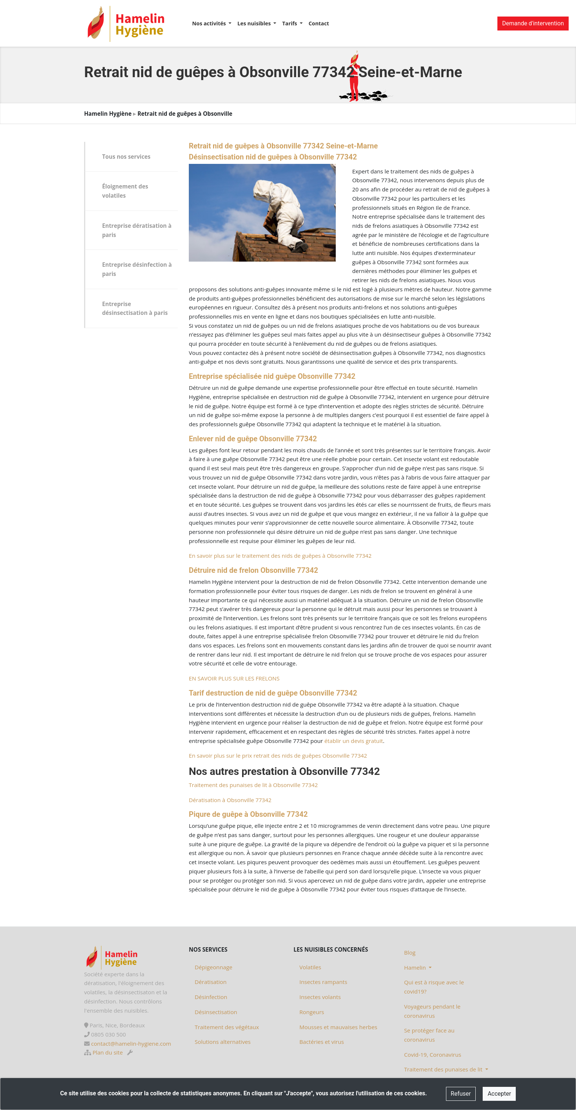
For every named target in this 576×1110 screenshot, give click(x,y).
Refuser (461, 1093)
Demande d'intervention (533, 23)
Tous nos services (126, 156)
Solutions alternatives (223, 1041)
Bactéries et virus (321, 1041)
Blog (409, 952)
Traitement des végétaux (227, 1027)
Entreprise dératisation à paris (137, 230)
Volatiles (310, 967)
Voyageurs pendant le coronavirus (432, 1011)
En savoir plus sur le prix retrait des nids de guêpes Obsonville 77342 (278, 755)
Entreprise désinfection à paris (137, 269)
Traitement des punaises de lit (444, 1069)
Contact (319, 23)
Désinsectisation (216, 1012)
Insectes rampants (323, 981)
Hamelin (415, 967)
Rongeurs (311, 1012)
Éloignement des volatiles (125, 191)
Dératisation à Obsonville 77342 (230, 800)
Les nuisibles (254, 23)
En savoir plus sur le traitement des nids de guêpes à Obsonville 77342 (280, 555)
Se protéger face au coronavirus (429, 1035)
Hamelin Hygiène (108, 113)
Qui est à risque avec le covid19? (434, 986)
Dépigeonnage (213, 967)
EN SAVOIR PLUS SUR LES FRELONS (234, 678)
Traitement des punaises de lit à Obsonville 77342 (253, 785)
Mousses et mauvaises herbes (338, 1027)
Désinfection (211, 997)
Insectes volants (320, 997)
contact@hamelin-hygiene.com (131, 1043)
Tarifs (290, 23)
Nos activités (209, 23)
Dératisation (211, 981)
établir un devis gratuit (353, 740)
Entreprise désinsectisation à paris (135, 308)
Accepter (499, 1093)
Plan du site (108, 1052)
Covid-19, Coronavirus (432, 1054)
